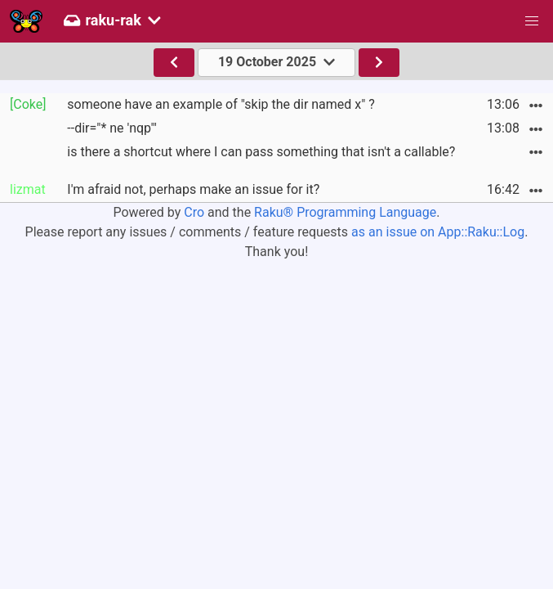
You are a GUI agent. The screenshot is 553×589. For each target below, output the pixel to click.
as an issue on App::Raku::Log (437, 232)
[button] (532, 21)
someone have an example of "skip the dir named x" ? (221, 104)
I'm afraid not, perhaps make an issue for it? (193, 189)
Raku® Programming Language (345, 212)
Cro (194, 212)
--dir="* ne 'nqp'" (112, 128)
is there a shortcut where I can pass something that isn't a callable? (261, 152)
